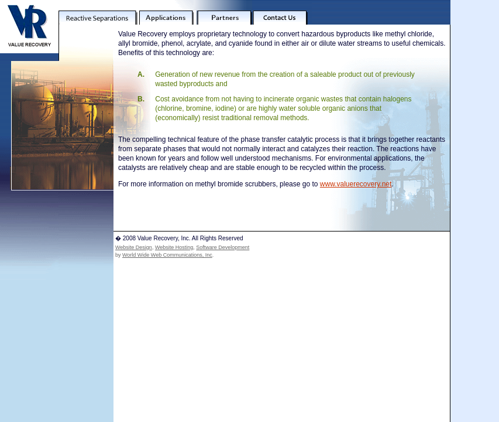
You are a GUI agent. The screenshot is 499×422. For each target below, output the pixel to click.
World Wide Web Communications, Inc (167, 255)
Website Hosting (174, 247)
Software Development (222, 247)
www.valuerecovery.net (356, 184)
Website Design (133, 247)
